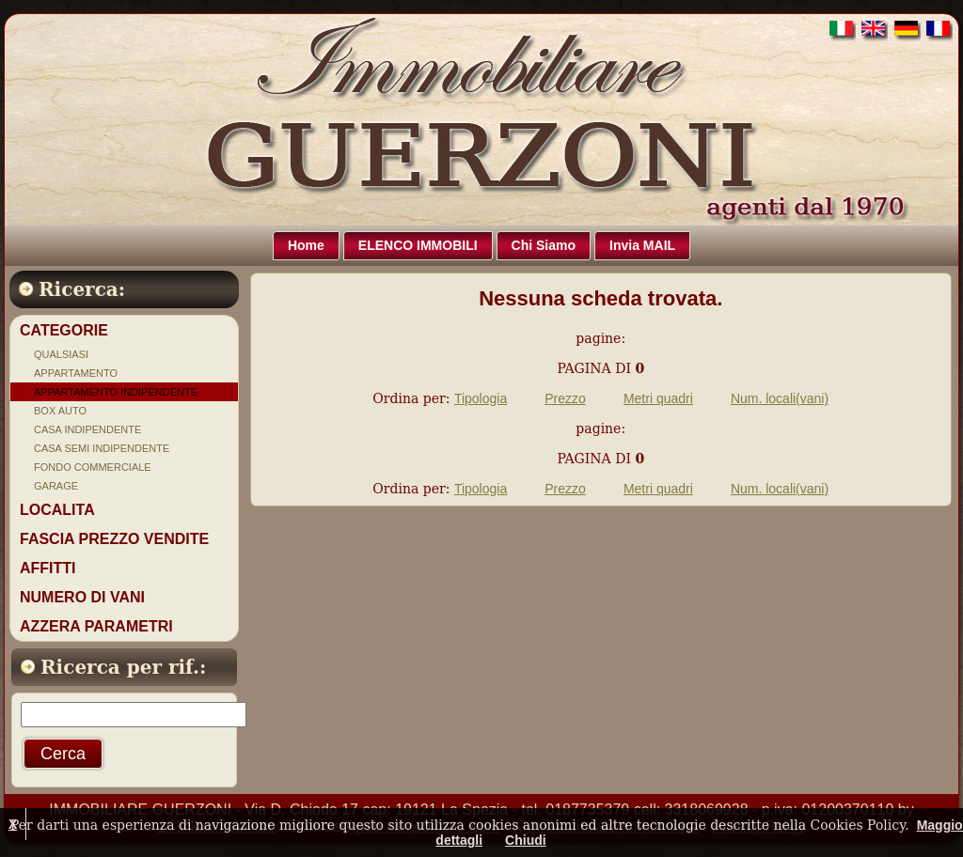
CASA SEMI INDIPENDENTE (101, 448)
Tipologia (480, 398)
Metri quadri (658, 398)
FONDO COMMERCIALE (92, 467)
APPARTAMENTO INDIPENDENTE (115, 391)
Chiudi (525, 840)
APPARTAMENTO (76, 373)
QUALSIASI (61, 354)
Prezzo (565, 398)
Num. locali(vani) (780, 398)
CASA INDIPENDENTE (87, 429)
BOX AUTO (60, 410)
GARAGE (56, 485)
